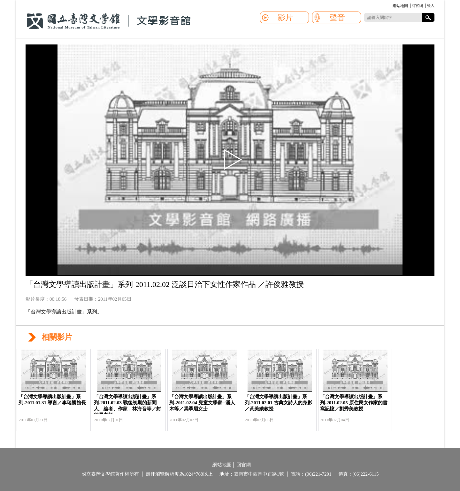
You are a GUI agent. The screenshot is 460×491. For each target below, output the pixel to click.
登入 (430, 6)
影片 (285, 17)
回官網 (417, 6)
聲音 (337, 17)
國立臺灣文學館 (109, 21)
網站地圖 (400, 6)
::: (391, 6)
